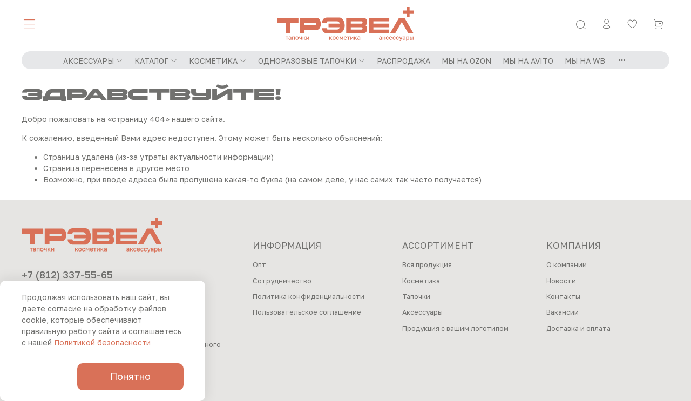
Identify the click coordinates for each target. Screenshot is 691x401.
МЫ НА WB (585, 60)
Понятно (130, 376)
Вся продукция (427, 265)
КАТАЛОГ (156, 60)
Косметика (421, 281)
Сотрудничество (282, 281)
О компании (566, 265)
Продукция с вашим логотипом (455, 328)
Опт (259, 265)
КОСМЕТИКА (218, 60)
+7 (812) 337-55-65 (67, 275)
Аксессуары (422, 312)
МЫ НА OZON (466, 60)
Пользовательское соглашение (307, 312)
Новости (561, 281)
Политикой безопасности (102, 342)
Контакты (563, 297)
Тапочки (416, 297)
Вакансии (562, 312)
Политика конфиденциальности (308, 297)
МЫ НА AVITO (528, 60)
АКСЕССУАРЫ (93, 60)
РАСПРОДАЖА (403, 60)
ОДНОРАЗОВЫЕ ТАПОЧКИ (311, 60)
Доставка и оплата (578, 328)
